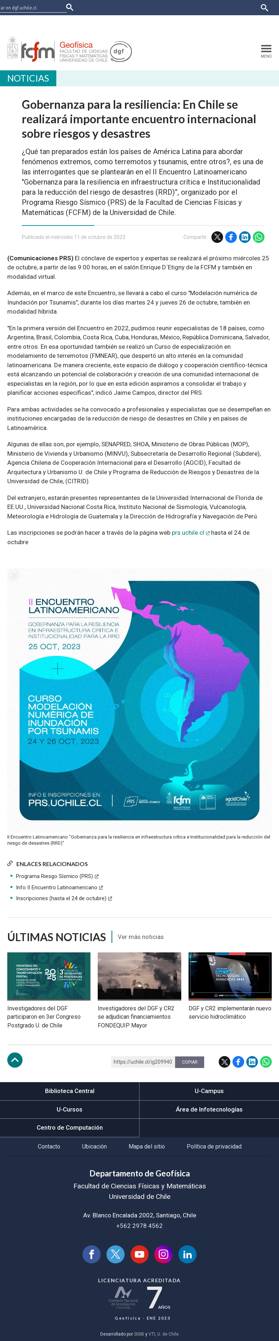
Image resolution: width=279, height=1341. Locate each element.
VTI (152, 1334)
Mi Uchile (175, 23)
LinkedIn (245, 237)
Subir (15, 1060)
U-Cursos (123, 23)
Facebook (231, 237)
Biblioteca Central (69, 1090)
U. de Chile (168, 1334)
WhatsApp (258, 237)
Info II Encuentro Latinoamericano (56, 887)
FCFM (78, 7)
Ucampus (149, 23)
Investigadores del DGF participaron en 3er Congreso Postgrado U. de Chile (44, 1017)
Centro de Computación (70, 1127)
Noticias (28, 78)
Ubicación (94, 1146)
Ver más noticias (141, 936)
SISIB (139, 1334)
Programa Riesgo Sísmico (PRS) (54, 876)
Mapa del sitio (147, 1146)
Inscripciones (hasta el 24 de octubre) (61, 898)
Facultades (85, 23)
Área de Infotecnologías (209, 1109)
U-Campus (209, 1090)
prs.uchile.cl (188, 532)
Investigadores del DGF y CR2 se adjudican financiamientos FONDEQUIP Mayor (136, 1017)
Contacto (49, 1146)
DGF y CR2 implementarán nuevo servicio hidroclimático (230, 1013)
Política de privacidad (214, 1146)
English (260, 23)
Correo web (234, 23)
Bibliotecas (203, 23)
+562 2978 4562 (139, 1225)
